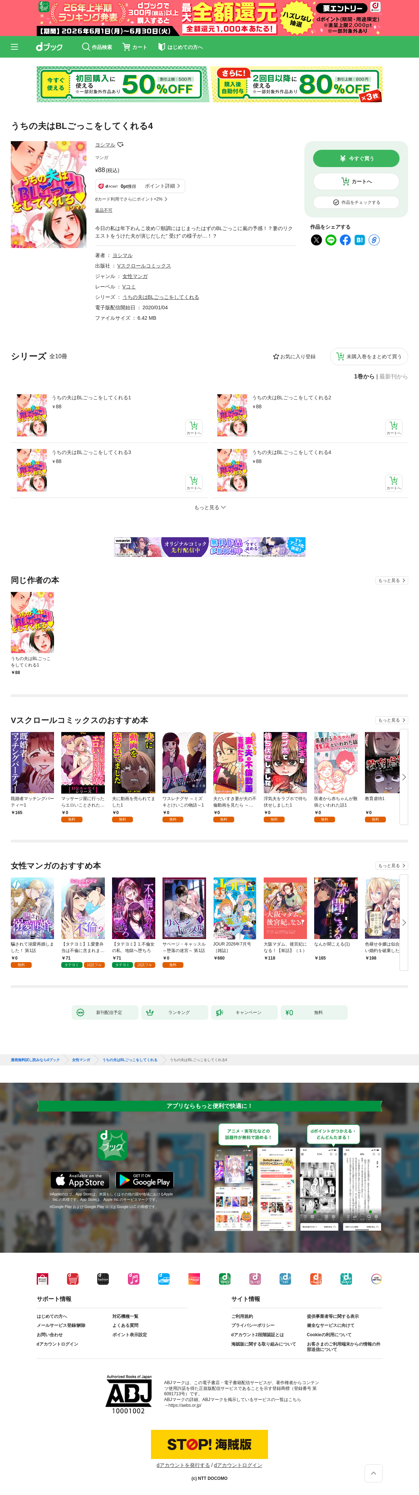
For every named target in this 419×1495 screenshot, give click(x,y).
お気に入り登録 (298, 356)
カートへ (362, 181)
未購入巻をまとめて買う (374, 356)
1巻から (364, 377)
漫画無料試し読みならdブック (35, 1060)
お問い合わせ (50, 1334)
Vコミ (129, 286)
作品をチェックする (361, 202)
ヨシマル (105, 145)
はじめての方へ (52, 1316)
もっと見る (389, 580)
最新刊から (393, 377)
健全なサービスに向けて (331, 1325)
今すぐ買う (361, 158)
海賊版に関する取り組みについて (263, 1344)
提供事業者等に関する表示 (333, 1316)
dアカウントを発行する (183, 1465)
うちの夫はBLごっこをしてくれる (160, 297)
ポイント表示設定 (129, 1334)
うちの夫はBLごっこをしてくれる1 (91, 397)
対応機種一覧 (125, 1316)
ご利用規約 (242, 1316)
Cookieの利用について (329, 1334)
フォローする (120, 144)
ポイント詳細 (160, 186)
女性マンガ (135, 276)
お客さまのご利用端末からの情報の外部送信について (343, 1347)
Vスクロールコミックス (144, 266)
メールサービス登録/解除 (61, 1325)
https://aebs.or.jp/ (185, 1405)
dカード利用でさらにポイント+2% (128, 199)
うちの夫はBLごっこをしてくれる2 (291, 397)
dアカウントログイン (57, 1344)
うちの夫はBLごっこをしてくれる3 (91, 452)
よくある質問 (125, 1325)
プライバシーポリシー (253, 1325)
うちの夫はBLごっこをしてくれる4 (291, 452)
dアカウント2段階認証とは (257, 1334)
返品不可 (103, 210)
